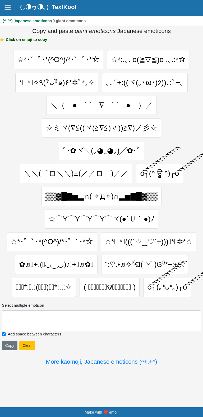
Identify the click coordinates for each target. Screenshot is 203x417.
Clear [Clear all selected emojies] (27, 358)
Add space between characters (34, 346)
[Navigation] (8, 7)
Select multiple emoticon (23, 317)
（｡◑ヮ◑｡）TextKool (46, 7)
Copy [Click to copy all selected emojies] (9, 358)
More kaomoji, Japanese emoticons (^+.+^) (101, 373)
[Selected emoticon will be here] (101, 332)
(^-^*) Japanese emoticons (27, 21)
